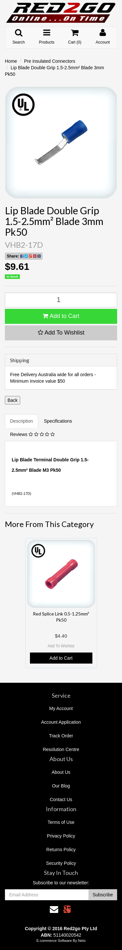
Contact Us (61, 799)
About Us (61, 772)
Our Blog (61, 785)
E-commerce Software (54, 941)
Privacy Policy (61, 835)
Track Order (61, 735)
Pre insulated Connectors (49, 61)
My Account (61, 708)
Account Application (61, 722)
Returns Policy (60, 849)
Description (21, 421)
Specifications (58, 421)
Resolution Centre (61, 749)
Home (11, 61)
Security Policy (61, 863)
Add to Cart (61, 316)
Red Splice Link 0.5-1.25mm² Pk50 (61, 616)
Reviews (32, 434)
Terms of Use (60, 822)
